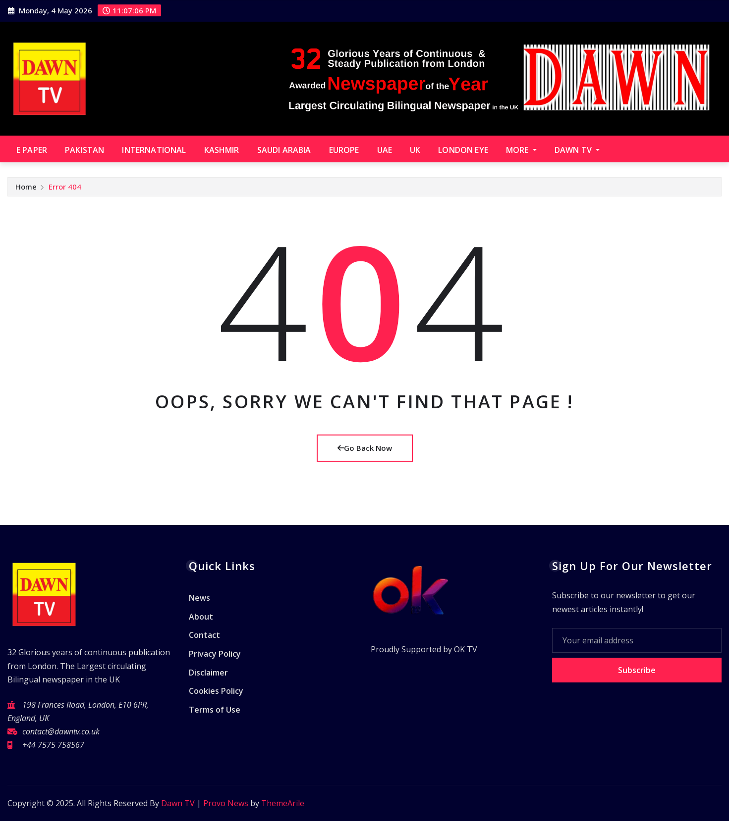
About (201, 616)
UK (415, 150)
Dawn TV (577, 150)
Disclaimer (208, 672)
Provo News (225, 803)
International (154, 150)
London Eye (463, 150)
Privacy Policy (215, 653)
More (521, 150)
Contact (204, 635)
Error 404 (65, 187)
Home (26, 187)
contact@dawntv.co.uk (61, 731)
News (199, 598)
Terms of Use (214, 709)
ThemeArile (282, 803)
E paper (31, 150)
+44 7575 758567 (53, 744)
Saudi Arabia (284, 150)
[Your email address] (637, 640)
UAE (384, 150)
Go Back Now (364, 448)
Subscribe (637, 670)
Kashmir (221, 150)
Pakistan (84, 150)
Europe (344, 150)
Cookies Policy (216, 690)
